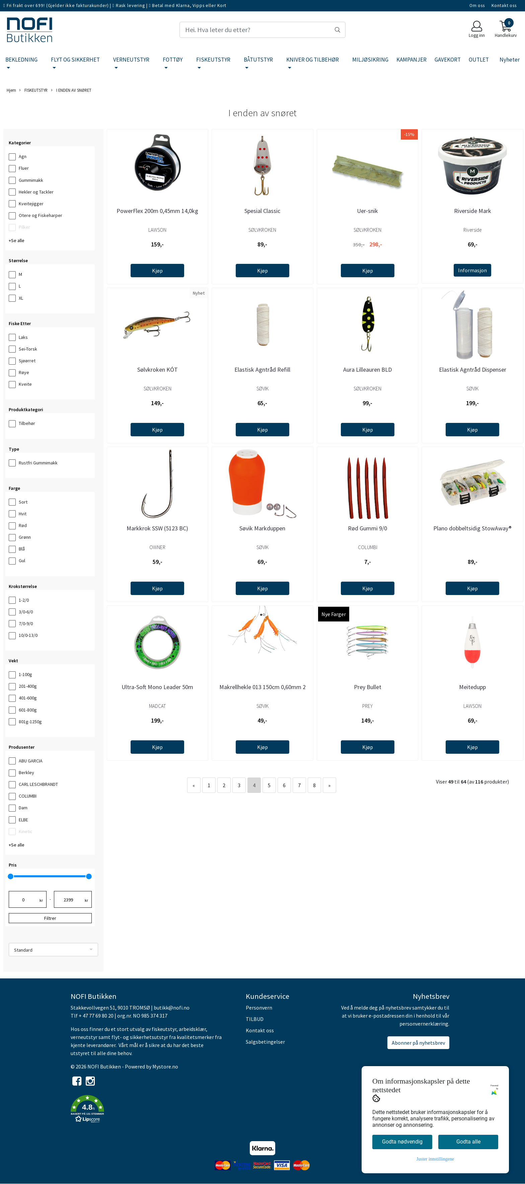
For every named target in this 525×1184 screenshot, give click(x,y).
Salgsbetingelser (265, 1041)
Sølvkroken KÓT (157, 369)
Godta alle (468, 1141)
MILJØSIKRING (370, 59)
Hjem (11, 90)
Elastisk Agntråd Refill (262, 369)
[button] (153, 1110)
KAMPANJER (411, 59)
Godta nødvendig (402, 1141)
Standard (23, 950)
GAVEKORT (448, 59)
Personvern (259, 1007)
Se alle (17, 240)
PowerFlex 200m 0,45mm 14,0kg (157, 211)
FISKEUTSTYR (213, 59)
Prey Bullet (367, 687)
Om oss (477, 5)
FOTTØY (172, 59)
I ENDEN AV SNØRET (71, 90)
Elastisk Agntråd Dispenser (472, 369)
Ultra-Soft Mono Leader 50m (157, 687)
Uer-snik (367, 211)
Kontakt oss (504, 5)
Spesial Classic (262, 211)
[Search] (262, 30)
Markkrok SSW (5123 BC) (157, 528)
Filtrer (50, 918)
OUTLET (479, 59)
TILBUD (255, 1019)
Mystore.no (165, 1066)
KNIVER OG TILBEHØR (312, 59)
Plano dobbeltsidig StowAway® (472, 528)
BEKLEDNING (21, 59)
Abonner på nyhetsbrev (418, 1042)
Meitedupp (472, 687)
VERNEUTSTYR (131, 59)
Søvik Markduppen (262, 528)
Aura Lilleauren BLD (367, 369)
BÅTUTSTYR (258, 59)
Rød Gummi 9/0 (367, 528)
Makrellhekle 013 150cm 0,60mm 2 (262, 687)
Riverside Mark (472, 211)
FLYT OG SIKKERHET (75, 59)
